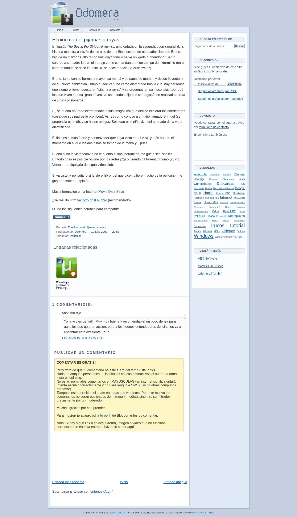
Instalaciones (211, 197)
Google (240, 188)
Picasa (211, 216)
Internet (226, 197)
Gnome (230, 188)
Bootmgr (199, 179)
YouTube (238, 237)
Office (228, 207)
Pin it (94, 217)
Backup (227, 174)
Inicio (124, 482)
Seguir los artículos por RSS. (217, 91)
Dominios (199, 188)
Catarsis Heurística (211, 266)
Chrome (213, 179)
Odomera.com (117, 513)
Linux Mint (211, 202)
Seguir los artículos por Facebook (220, 98)
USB (217, 231)
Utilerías (228, 231)
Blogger (239, 174)
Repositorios (200, 220)
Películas (76, 236)
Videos (241, 231)
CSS (242, 179)
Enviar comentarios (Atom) (93, 491)
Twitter (197, 231)
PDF (242, 211)
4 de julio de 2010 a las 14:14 (83, 338)
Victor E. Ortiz (205, 513)
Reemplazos (236, 216)
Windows (204, 236)
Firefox (208, 188)
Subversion (200, 226)
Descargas (225, 183)
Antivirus (214, 174)
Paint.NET (229, 211)
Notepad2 (214, 207)
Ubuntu (207, 231)
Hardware (239, 193)
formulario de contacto (214, 127)
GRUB (197, 193)
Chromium (228, 179)
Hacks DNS (223, 193)
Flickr (216, 188)
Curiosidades (203, 183)
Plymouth (221, 216)
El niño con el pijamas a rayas (85, 39)
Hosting (198, 198)
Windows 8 (221, 237)
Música (224, 202)
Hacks (208, 193)
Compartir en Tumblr (62, 217)
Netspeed (199, 207)
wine (229, 237)
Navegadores (237, 202)
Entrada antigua (175, 482)
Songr (226, 220)
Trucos (217, 225)
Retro (215, 220)
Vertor (56, 165)
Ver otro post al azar (92, 200)
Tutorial (237, 225)
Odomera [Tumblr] (210, 273)
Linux (197, 202)
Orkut (215, 211)
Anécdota (200, 174)
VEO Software (207, 258)
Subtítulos (239, 220)
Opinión (240, 207)
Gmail (222, 188)
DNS (242, 184)
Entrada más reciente (68, 482)
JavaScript (239, 198)
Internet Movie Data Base (105, 191)
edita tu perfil (101, 415)
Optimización (201, 211)
